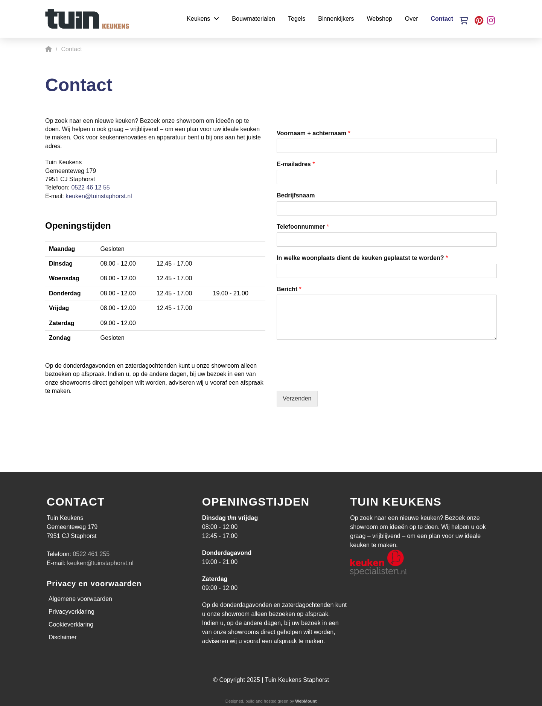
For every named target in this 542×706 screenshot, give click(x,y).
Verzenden (297, 398)
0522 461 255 (91, 554)
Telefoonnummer (303, 226)
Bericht (289, 289)
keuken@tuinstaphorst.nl (100, 563)
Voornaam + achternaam (313, 133)
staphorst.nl (116, 196)
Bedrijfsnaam (296, 195)
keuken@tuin (83, 196)
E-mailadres (296, 164)
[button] (464, 20)
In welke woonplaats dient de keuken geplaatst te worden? (362, 258)
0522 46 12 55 (90, 187)
